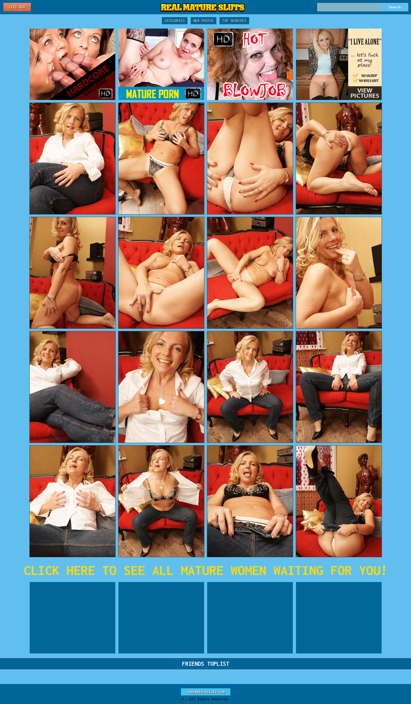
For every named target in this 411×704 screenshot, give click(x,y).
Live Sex (17, 7)
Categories (175, 21)
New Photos (203, 21)
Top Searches (234, 21)
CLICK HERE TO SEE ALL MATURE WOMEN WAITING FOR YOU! (206, 570)
